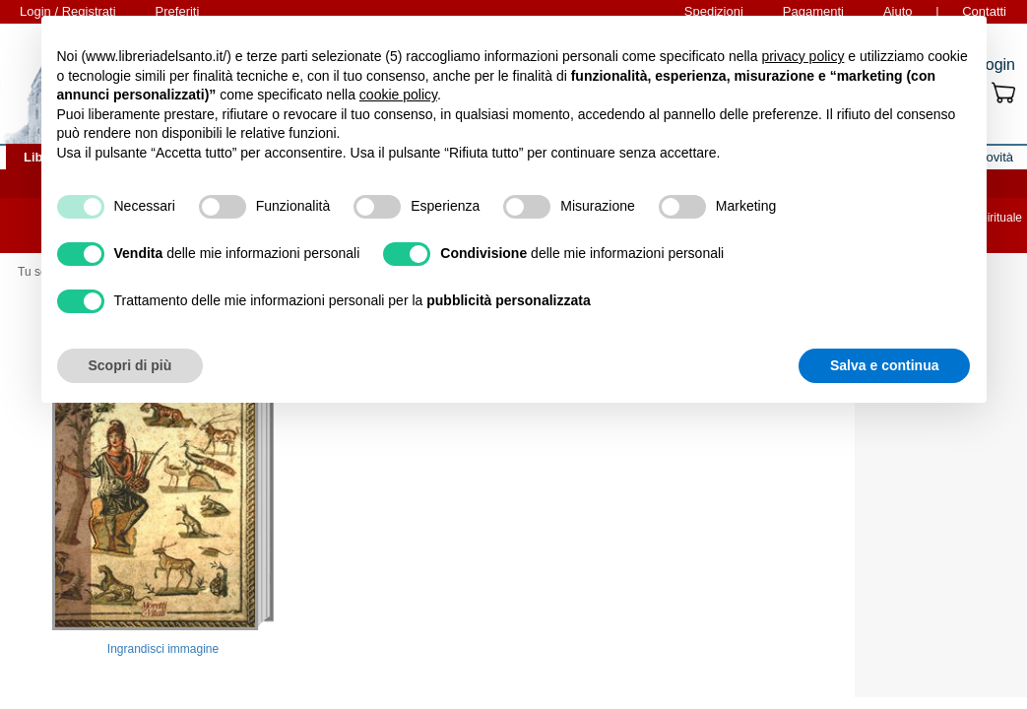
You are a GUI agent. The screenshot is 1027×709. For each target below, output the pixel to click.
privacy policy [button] (802, 56)
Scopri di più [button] (130, 365)
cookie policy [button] (398, 94)
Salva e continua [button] (884, 365)
